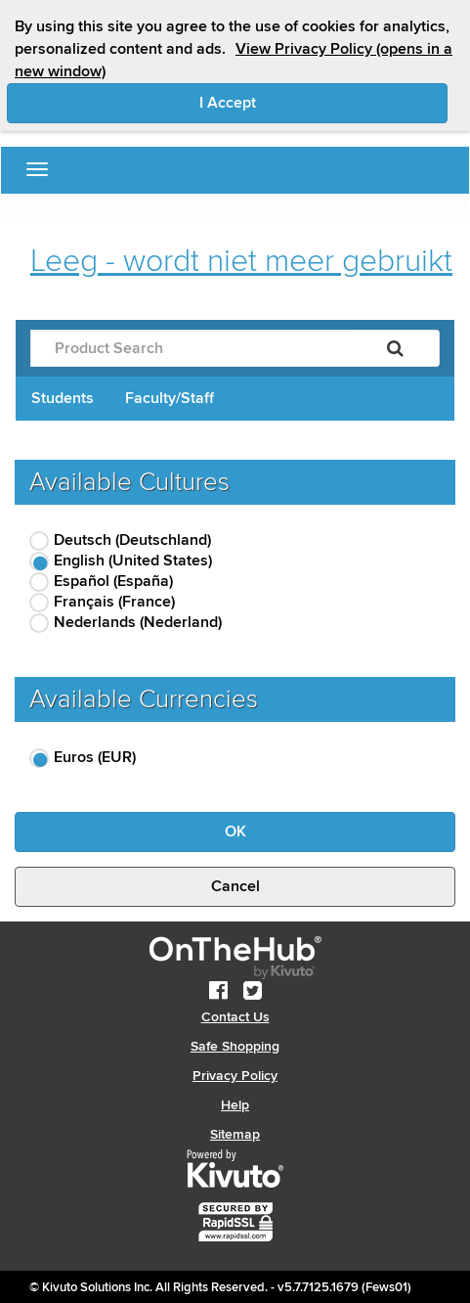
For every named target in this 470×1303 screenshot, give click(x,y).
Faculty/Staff (169, 398)
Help (235, 1105)
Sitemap (235, 1134)
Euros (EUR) (95, 757)
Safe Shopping (235, 1046)
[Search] (395, 348)
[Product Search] (191, 348)
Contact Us (235, 1017)
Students (62, 398)
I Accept (310, 101)
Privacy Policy (235, 1075)
